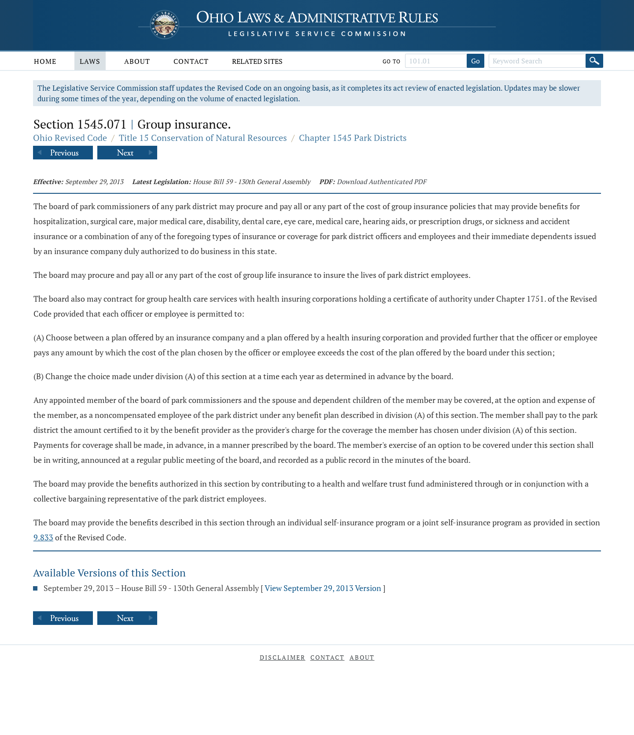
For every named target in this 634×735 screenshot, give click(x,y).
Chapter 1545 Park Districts (353, 138)
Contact (191, 61)
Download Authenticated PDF (381, 181)
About (137, 61)
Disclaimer (283, 657)
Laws (90, 61)
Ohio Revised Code (70, 138)
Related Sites (257, 61)
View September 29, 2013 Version (323, 588)
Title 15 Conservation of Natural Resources (203, 138)
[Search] (594, 61)
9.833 (43, 537)
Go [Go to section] (475, 61)
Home (45, 61)
